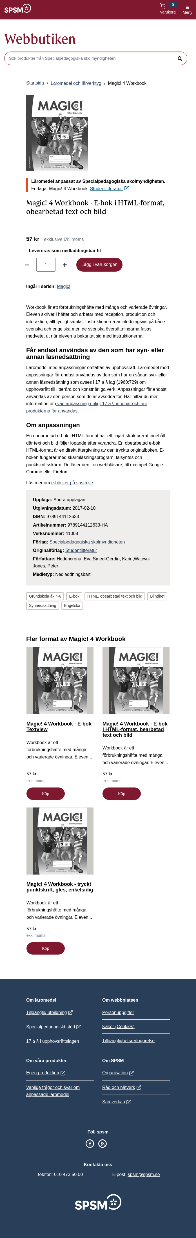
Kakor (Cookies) (118, 1026)
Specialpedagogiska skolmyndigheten (87, 542)
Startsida (35, 83)
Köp (45, 793)
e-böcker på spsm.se (72, 482)
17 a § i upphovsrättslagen (52, 1041)
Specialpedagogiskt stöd (54, 1026)
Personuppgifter (118, 1012)
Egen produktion (46, 1072)
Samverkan (117, 1101)
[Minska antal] (27, 265)
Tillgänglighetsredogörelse (128, 1040)
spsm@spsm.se (144, 1174)
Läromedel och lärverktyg (76, 83)
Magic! (63, 286)
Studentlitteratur (109, 188)
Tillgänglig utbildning (50, 1012)
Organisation (118, 1072)
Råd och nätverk (122, 1087)
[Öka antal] (65, 265)
